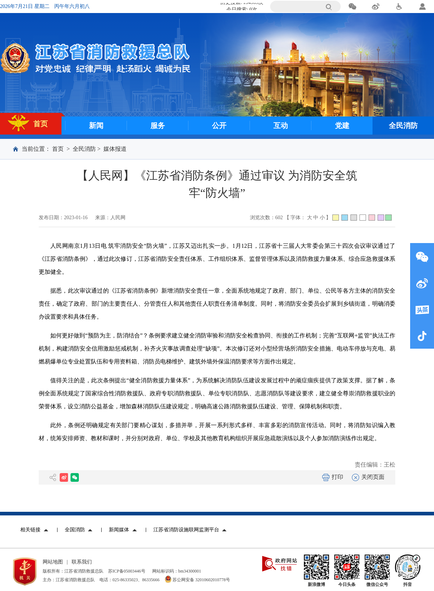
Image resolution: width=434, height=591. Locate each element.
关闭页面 (368, 477)
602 (279, 217)
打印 (332, 477)
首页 (58, 149)
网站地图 (53, 562)
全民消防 (84, 149)
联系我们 (82, 562)
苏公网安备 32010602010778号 (201, 579)
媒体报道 (115, 149)
